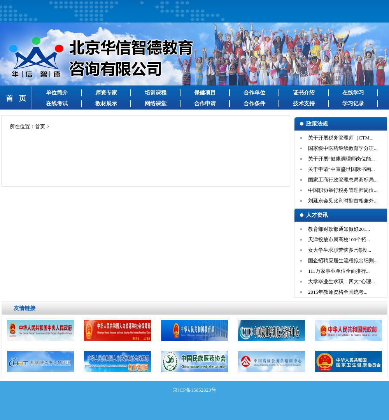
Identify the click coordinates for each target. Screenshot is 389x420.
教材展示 (106, 103)
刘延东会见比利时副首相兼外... (343, 201)
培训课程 (155, 93)
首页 (40, 126)
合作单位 (254, 93)
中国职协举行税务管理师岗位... (343, 190)
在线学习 (353, 93)
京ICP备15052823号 (194, 390)
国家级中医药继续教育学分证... (343, 148)
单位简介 (57, 93)
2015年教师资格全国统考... (338, 292)
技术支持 (304, 103)
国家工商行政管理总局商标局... (343, 180)
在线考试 (57, 103)
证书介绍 (304, 93)
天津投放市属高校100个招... (339, 239)
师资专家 (106, 93)
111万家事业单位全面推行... (339, 271)
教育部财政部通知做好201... (339, 229)
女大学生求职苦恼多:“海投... (339, 250)
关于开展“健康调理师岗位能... (341, 159)
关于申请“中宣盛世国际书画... (341, 169)
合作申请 (205, 103)
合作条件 (254, 103)
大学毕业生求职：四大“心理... (341, 281)
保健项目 (205, 93)
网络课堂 (155, 103)
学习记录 (353, 103)
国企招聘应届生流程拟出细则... (343, 260)
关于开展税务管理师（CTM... (340, 138)
